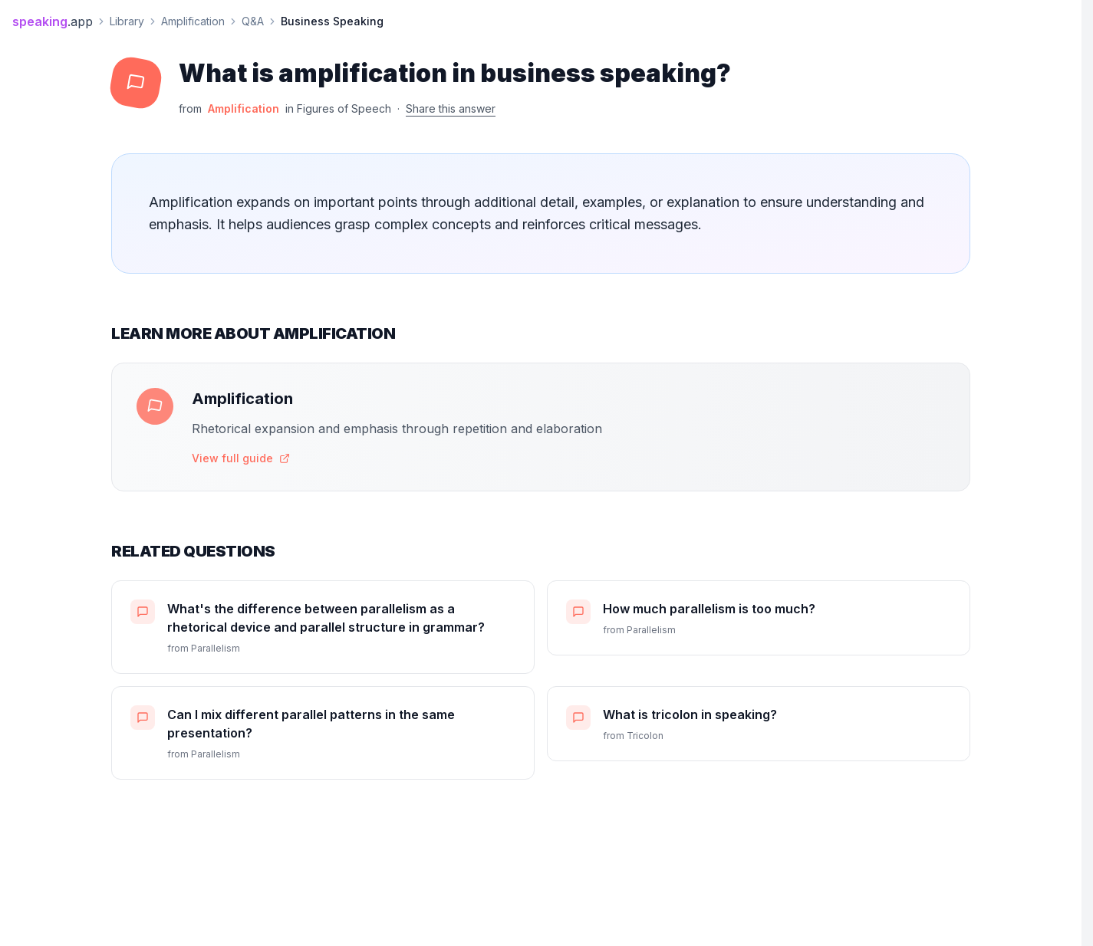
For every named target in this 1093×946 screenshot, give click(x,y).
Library (127, 21)
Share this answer (450, 108)
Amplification (193, 21)
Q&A (253, 21)
